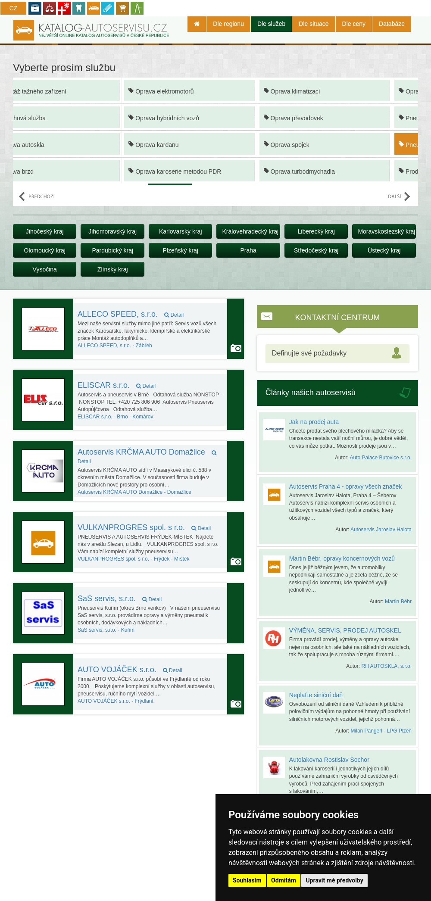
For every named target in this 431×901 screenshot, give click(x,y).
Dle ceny (353, 23)
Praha (248, 250)
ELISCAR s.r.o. (117, 385)
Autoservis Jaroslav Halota (381, 530)
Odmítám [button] (283, 880)
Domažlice (134, 492)
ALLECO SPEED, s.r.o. (131, 314)
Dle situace (313, 23)
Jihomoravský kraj (112, 231)
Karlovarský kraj (180, 231)
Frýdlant (115, 701)
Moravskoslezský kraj (386, 231)
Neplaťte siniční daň (316, 695)
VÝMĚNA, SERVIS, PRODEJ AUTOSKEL (345, 630)
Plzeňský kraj (180, 250)
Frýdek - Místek (133, 559)
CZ (13, 8)
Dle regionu (228, 23)
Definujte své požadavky (309, 353)
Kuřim (106, 630)
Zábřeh (115, 346)
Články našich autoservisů (310, 392)
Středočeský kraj (316, 250)
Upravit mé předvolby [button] (334, 880)
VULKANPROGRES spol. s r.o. (144, 527)
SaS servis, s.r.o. (120, 598)
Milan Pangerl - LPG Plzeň (381, 731)
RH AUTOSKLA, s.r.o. (387, 666)
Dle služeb (271, 23)
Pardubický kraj (112, 250)
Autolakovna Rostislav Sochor (329, 759)
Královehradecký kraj (250, 231)
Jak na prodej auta (314, 421)
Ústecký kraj (384, 250)
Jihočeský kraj (45, 231)
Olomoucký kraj (45, 250)
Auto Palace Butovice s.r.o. (381, 458)
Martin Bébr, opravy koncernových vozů (342, 558)
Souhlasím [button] (247, 880)
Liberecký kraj (315, 231)
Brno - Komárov (115, 417)
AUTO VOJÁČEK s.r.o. (130, 669)
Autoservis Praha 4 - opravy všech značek (345, 486)
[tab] (337, 353)
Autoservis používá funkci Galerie (236, 348)
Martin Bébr (398, 602)
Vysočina (45, 269)
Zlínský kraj (112, 269)
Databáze (392, 23)
